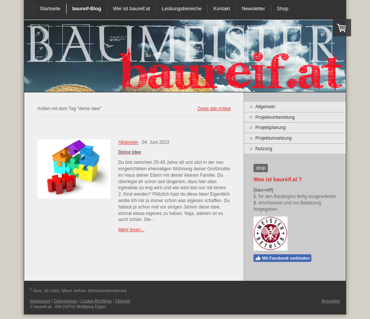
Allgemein (128, 142)
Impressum (40, 301)
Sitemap (122, 301)
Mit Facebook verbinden (282, 258)
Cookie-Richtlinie (96, 301)
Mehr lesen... (131, 229)
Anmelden (330, 301)
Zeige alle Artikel (214, 108)
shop (261, 168)
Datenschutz (65, 301)
